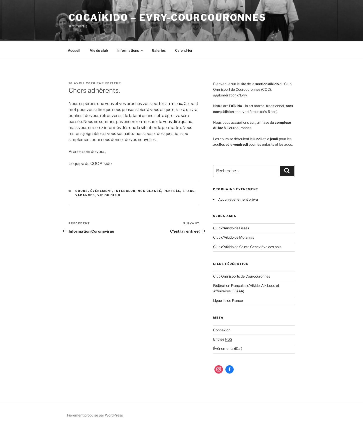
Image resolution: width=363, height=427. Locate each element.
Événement (101, 191)
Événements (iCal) (227, 348)
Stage (189, 191)
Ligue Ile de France (228, 300)
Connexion (221, 330)
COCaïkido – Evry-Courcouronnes (167, 17)
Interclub (125, 191)
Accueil (74, 50)
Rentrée (172, 191)
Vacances (85, 195)
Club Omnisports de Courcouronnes (241, 276)
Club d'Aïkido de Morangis (233, 237)
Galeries (159, 50)
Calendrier (184, 50)
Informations (130, 50)
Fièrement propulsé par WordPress (95, 415)
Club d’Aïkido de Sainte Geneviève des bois (247, 247)
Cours (81, 191)
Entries (222, 339)
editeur (113, 83)
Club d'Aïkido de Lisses (231, 228)
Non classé (149, 191)
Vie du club (99, 50)
